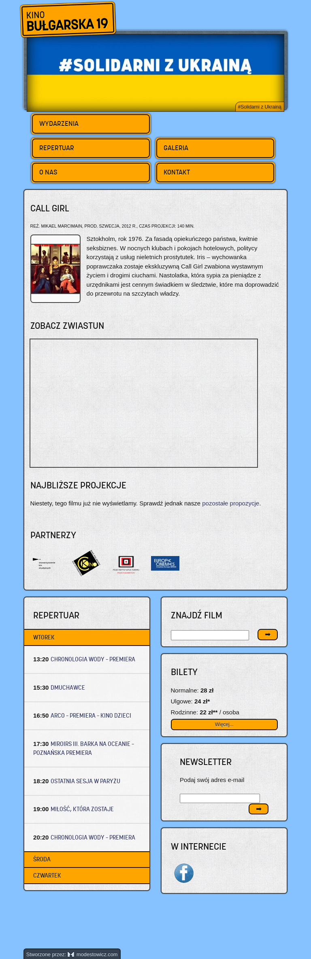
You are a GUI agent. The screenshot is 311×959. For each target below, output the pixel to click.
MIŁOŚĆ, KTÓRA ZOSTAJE (82, 809)
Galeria (176, 148)
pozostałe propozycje (230, 503)
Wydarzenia (59, 123)
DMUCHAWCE (68, 687)
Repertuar (56, 148)
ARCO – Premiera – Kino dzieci (91, 715)
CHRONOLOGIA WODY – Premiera (93, 659)
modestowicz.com (93, 954)
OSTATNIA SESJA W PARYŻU (85, 781)
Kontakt (177, 172)
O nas (48, 172)
